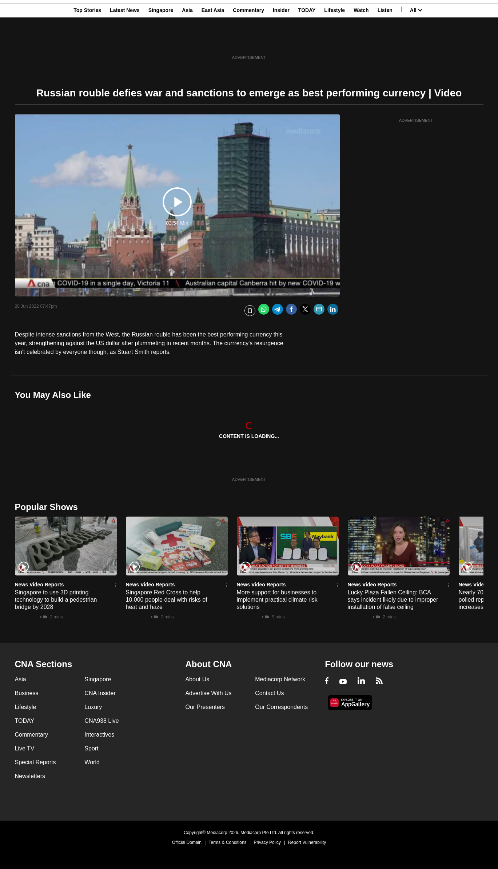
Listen (385, 41)
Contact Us (269, 693)
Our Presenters (204, 707)
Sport (91, 748)
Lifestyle (334, 41)
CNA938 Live (101, 721)
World (92, 762)
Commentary (248, 41)
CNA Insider (99, 693)
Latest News (125, 41)
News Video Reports (39, 584)
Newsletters (30, 776)
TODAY (306, 41)
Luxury (93, 707)
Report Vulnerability (307, 842)
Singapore (160, 41)
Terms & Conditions (228, 842)
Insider (281, 41)
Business (27, 693)
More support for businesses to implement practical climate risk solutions (277, 599)
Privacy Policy (267, 842)
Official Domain (187, 842)
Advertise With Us (208, 693)
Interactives (99, 735)
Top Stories (87, 41)
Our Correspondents (281, 707)
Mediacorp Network (280, 679)
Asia (187, 41)
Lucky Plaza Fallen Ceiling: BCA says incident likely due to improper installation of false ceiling (393, 599)
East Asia (213, 41)
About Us (197, 679)
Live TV (25, 748)
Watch (361, 41)
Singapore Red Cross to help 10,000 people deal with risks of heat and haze (166, 599)
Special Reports (35, 762)
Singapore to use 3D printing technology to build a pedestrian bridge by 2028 (56, 599)
